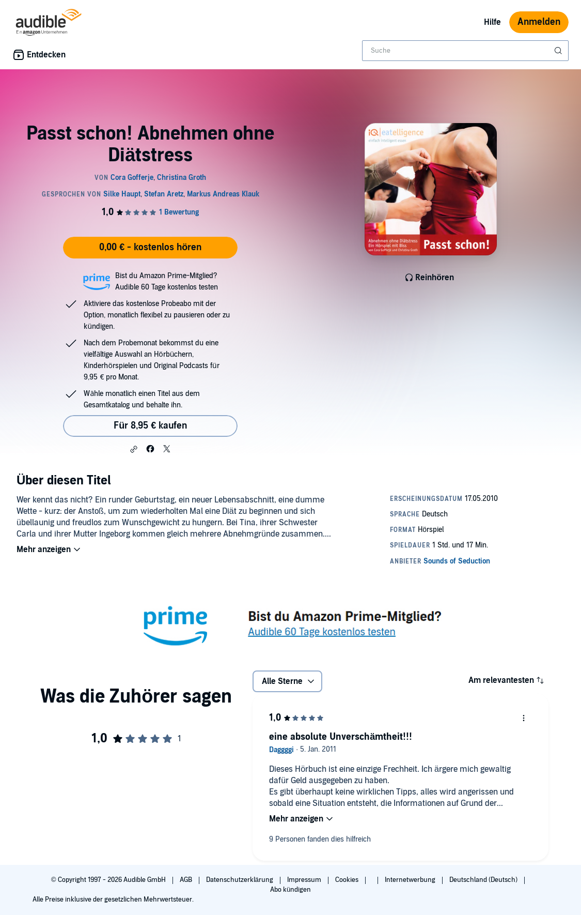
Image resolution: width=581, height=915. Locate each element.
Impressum (305, 880)
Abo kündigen (290, 890)
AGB (187, 880)
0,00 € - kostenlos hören (150, 247)
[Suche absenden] (559, 50)
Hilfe (492, 22)
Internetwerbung (411, 880)
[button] (134, 449)
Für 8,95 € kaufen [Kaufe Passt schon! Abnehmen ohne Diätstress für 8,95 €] (150, 425)
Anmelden (538, 22)
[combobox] (465, 50)
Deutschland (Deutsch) (484, 880)
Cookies (347, 880)
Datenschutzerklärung (240, 880)
